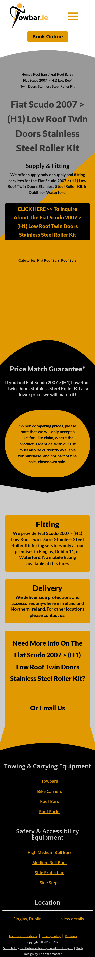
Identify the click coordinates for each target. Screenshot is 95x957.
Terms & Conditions (23, 936)
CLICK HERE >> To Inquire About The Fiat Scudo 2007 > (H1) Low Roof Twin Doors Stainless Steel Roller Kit (47, 222)
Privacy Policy (51, 936)
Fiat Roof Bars (60, 74)
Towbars (49, 781)
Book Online (47, 36)
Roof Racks (49, 811)
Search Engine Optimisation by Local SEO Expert (38, 948)
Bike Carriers (49, 791)
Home (26, 74)
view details (72, 919)
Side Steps (50, 883)
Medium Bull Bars (49, 862)
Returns (71, 936)
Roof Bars (40, 74)
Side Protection (49, 872)
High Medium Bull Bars (50, 852)
